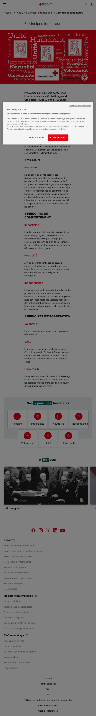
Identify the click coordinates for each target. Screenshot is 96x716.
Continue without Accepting (80, 106)
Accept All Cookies (58, 137)
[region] (48, 123)
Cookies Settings (36, 137)
